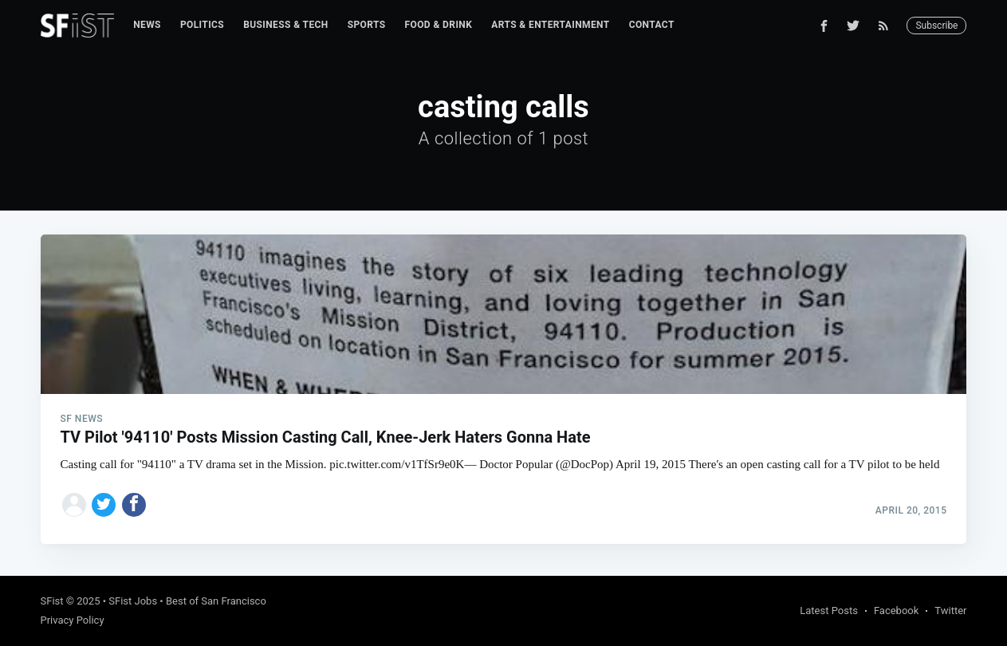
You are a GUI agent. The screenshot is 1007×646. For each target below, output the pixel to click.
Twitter (950, 610)
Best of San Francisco (216, 601)
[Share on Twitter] (103, 504)
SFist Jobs (132, 601)
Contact (652, 24)
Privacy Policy (72, 620)
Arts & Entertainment (550, 24)
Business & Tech (285, 24)
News (147, 24)
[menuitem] (147, 25)
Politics (202, 24)
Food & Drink (439, 24)
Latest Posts (829, 610)
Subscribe (936, 25)
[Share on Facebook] (134, 504)
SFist (52, 601)
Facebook (896, 610)
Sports (367, 24)
